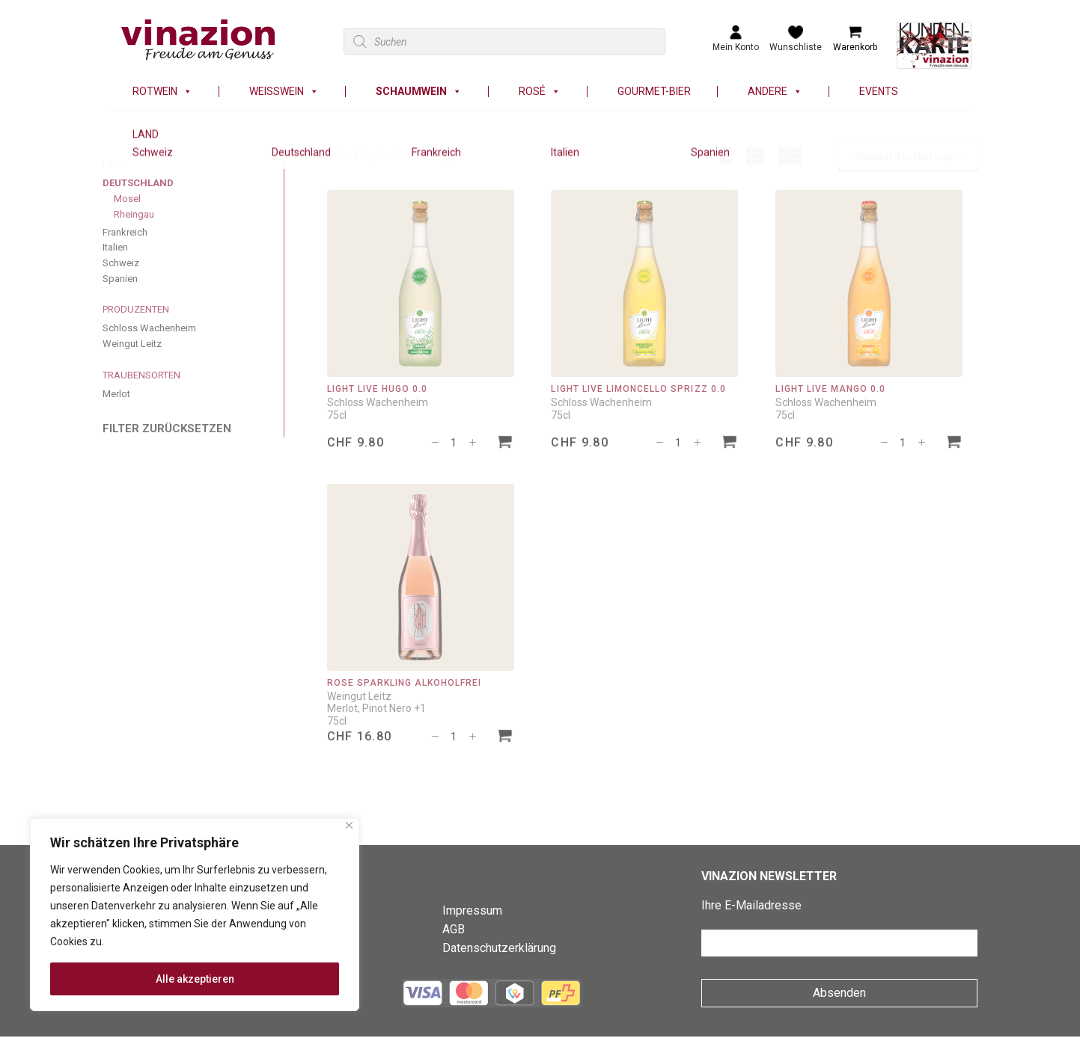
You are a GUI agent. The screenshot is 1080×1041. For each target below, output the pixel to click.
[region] (194, 914)
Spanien (120, 278)
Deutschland (138, 182)
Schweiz (121, 262)
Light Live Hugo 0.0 (377, 389)
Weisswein (284, 91)
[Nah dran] (349, 825)
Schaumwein (419, 91)
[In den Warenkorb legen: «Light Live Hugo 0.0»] (505, 444)
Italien (115, 247)
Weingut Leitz (132, 343)
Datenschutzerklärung (499, 948)
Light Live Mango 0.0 (830, 389)
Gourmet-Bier (654, 91)
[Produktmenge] (453, 443)
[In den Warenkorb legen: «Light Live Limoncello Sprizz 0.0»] (729, 444)
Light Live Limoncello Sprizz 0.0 (638, 389)
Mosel (127, 198)
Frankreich (125, 232)
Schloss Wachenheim (149, 328)
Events (878, 91)
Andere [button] (775, 91)
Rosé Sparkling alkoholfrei (404, 683)
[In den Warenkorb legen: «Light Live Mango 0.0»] (954, 444)
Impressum (472, 910)
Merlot (116, 393)
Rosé (540, 91)
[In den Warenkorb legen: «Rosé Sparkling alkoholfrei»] (505, 738)
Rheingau (134, 214)
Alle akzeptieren (195, 979)
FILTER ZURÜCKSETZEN (167, 428)
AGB (453, 929)
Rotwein (162, 91)
